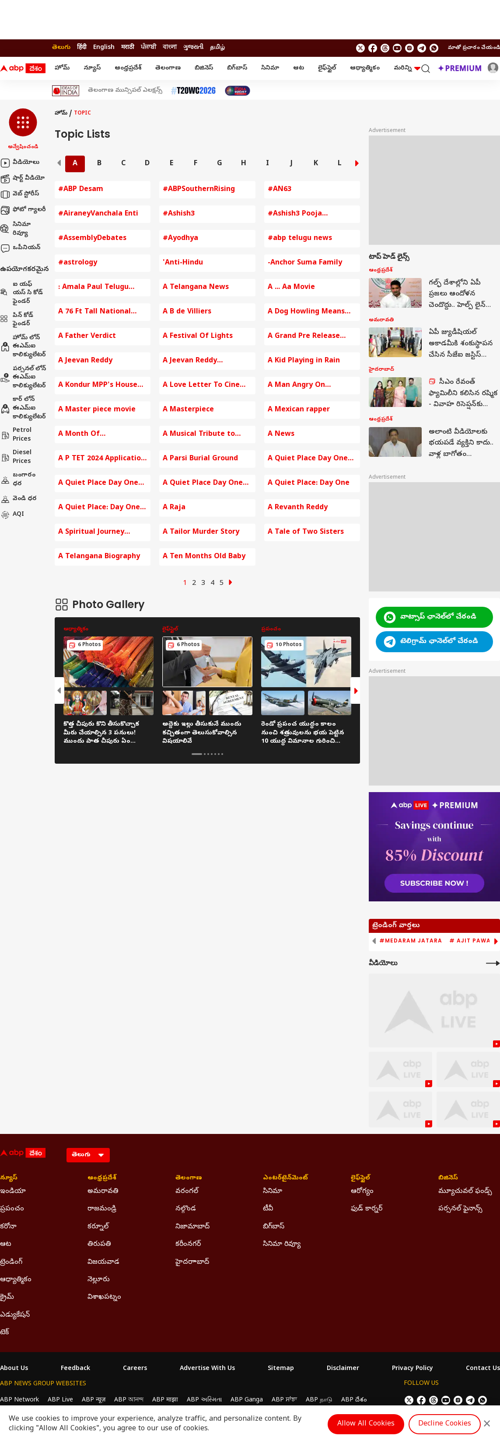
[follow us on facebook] (372, 48)
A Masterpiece (188, 410)
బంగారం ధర (17, 479)
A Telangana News (196, 287)
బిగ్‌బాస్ (237, 68)
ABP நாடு (319, 1400)
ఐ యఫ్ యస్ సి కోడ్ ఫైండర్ (21, 293)
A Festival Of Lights (198, 336)
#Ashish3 (179, 214)
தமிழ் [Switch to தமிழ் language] (217, 48)
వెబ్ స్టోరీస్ (19, 194)
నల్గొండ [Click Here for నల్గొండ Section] (185, 1209)
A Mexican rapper (299, 410)
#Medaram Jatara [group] (410, 940)
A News (281, 434)
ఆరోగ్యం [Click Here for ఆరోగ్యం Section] (362, 1191)
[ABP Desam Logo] (22, 68)
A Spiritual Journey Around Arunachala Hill (99, 533)
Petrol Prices (15, 435)
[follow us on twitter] (360, 48)
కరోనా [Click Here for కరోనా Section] (8, 1227)
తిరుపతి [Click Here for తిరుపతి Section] (99, 1244)
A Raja (174, 508)
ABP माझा (165, 1400)
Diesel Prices (15, 457)
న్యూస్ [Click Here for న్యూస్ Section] (8, 1178)
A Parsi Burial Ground (200, 459)
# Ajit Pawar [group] (472, 940)
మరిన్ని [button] (407, 68)
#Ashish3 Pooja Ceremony (295, 214)
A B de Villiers (187, 312)
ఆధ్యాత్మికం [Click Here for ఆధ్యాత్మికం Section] (15, 1280)
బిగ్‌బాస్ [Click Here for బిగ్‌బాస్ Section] (273, 1227)
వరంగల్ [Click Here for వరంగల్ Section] (186, 1191)
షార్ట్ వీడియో (22, 179)
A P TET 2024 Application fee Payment (101, 459)
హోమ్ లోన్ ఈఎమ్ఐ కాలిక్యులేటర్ (23, 346)
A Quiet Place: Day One (309, 483)
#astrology (77, 263)
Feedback (75, 1369)
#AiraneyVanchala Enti (98, 214)
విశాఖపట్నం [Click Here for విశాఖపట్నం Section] (104, 1297)
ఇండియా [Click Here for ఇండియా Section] (13, 1191)
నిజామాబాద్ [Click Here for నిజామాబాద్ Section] (192, 1227)
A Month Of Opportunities (83, 435)
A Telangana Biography (99, 557)
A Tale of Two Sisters (306, 532)
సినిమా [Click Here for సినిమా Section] (272, 1191)
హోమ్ (62, 68)
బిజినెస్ (204, 68)
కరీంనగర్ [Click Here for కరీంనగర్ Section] (188, 1244)
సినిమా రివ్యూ (15, 229)
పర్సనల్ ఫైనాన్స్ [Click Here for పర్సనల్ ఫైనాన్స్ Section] (460, 1209)
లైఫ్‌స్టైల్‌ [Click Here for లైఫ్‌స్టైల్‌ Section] (360, 1178)
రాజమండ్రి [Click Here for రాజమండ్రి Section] (101, 1209)
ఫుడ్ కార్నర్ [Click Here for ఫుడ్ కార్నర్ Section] (366, 1209)
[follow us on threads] (385, 48)
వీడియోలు (19, 163)
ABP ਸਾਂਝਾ (284, 1400)
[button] (23, 129)
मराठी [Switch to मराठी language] (127, 48)
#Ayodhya (180, 238)
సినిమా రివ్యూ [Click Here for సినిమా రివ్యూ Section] (282, 1244)
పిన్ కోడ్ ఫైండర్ (16, 320)
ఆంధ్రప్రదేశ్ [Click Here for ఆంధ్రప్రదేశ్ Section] (101, 1178)
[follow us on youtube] (397, 48)
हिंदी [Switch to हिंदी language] (82, 48)
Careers (135, 1369)
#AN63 (279, 190)
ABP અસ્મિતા (204, 1400)
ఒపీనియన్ (20, 248)
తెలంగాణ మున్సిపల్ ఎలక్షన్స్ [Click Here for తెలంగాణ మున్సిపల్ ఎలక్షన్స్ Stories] (125, 91)
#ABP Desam (80, 190)
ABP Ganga (247, 1400)
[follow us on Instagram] (409, 48)
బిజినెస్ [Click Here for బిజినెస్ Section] (448, 1178)
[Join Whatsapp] (434, 48)
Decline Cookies (444, 1424)
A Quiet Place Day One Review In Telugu (203, 484)
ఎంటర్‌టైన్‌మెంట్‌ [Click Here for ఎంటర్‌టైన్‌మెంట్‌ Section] (285, 1178)
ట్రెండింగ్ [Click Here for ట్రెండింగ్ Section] (11, 1262)
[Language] (88, 1155)
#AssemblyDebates (92, 238)
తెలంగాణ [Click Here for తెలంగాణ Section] (188, 1178)
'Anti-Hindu (183, 263)
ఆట (298, 68)
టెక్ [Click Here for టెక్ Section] (4, 1333)
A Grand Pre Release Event (304, 337)
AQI (12, 515)
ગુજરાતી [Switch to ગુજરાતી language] (193, 48)
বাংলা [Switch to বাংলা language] (170, 48)
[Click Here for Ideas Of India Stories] (66, 90)
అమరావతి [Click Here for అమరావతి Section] (103, 1191)
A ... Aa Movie (291, 287)
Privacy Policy (412, 1369)
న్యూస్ (92, 68)
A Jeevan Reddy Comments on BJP (194, 361)
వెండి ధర (18, 499)
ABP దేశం (354, 1400)
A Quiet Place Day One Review (98, 484)
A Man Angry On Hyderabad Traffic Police (312, 386)
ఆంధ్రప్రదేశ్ (128, 68)
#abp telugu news (300, 238)
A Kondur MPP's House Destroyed (97, 386)
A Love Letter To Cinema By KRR (207, 386)
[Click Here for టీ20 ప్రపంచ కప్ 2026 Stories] (193, 90)
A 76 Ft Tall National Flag (94, 312)
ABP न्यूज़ (93, 1400)
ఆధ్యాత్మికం (365, 68)
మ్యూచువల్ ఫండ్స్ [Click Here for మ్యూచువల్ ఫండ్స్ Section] (465, 1191)
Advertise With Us (207, 1369)
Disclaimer (343, 1369)
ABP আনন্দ (128, 1400)
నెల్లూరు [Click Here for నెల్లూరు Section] (98, 1280)
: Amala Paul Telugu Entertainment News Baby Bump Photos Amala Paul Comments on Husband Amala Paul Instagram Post (100, 288)
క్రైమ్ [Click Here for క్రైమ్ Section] (7, 1297)
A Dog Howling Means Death (306, 312)
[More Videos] (493, 963)
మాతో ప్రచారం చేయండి (474, 48)
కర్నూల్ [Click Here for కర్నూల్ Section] (97, 1227)
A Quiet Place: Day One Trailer (99, 508)
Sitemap (281, 1369)
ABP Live (60, 1400)
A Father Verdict (87, 336)
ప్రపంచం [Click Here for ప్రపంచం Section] (12, 1209)
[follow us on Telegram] (421, 48)
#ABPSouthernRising (199, 190)
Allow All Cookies (366, 1424)
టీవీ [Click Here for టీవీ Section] (268, 1209)
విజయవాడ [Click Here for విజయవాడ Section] (103, 1262)
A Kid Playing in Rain (304, 361)
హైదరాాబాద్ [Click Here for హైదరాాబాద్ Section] (192, 1262)
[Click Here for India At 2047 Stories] (237, 90)
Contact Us (483, 1369)
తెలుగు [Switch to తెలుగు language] (61, 48)
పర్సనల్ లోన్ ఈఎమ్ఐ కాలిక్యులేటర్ (23, 377)
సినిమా (270, 68)
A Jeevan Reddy (85, 361)
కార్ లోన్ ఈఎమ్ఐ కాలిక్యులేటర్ (23, 408)
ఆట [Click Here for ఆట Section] (5, 1244)
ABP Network (19, 1400)
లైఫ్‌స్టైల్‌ (327, 68)
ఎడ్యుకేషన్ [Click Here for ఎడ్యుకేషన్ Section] (15, 1315)
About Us (14, 1369)
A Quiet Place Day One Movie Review (308, 459)
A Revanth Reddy (298, 508)
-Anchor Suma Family (305, 263)
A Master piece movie (97, 410)
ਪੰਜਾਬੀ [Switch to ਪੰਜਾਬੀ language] (148, 48)
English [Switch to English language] (104, 48)
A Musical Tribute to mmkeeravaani (199, 435)
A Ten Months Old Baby (204, 557)
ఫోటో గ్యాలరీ (23, 210)
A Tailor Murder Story (201, 532)
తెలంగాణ (168, 68)
